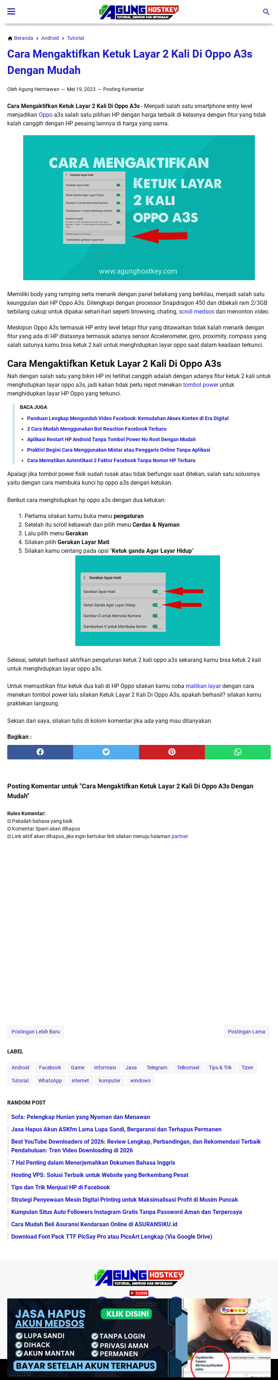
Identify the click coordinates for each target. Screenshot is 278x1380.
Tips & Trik (220, 1067)
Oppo (45, 114)
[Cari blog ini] (266, 12)
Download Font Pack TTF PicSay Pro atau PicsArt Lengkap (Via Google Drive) (111, 1236)
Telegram (157, 1067)
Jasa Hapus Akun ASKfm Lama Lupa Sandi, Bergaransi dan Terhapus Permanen (116, 1129)
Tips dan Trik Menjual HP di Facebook (60, 1187)
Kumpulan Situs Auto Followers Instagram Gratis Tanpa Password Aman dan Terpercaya (126, 1212)
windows (140, 1080)
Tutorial (20, 1080)
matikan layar (203, 686)
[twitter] (106, 752)
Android (20, 1067)
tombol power (200, 384)
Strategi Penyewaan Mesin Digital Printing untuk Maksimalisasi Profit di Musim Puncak (124, 1199)
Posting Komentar (123, 89)
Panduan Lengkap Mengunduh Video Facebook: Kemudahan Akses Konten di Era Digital (128, 418)
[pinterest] (172, 752)
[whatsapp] (238, 752)
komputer (110, 1080)
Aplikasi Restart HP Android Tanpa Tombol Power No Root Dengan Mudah (111, 439)
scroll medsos (196, 311)
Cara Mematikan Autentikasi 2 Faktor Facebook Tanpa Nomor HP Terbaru (111, 460)
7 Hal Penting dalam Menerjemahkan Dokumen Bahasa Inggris (93, 1162)
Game (77, 1067)
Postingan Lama (246, 1032)
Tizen (247, 1067)
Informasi (105, 1067)
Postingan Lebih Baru (36, 1032)
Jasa (131, 1067)
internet (80, 1080)
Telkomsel (188, 1067)
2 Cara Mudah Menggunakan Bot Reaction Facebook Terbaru (97, 429)
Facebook (50, 1067)
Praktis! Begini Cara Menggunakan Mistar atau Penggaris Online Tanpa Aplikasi (118, 450)
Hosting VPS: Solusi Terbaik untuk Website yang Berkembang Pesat (99, 1175)
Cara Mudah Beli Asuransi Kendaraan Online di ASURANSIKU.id (94, 1224)
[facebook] (40, 752)
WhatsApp (50, 1080)
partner (180, 836)
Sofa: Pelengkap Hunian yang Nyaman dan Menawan (80, 1117)
